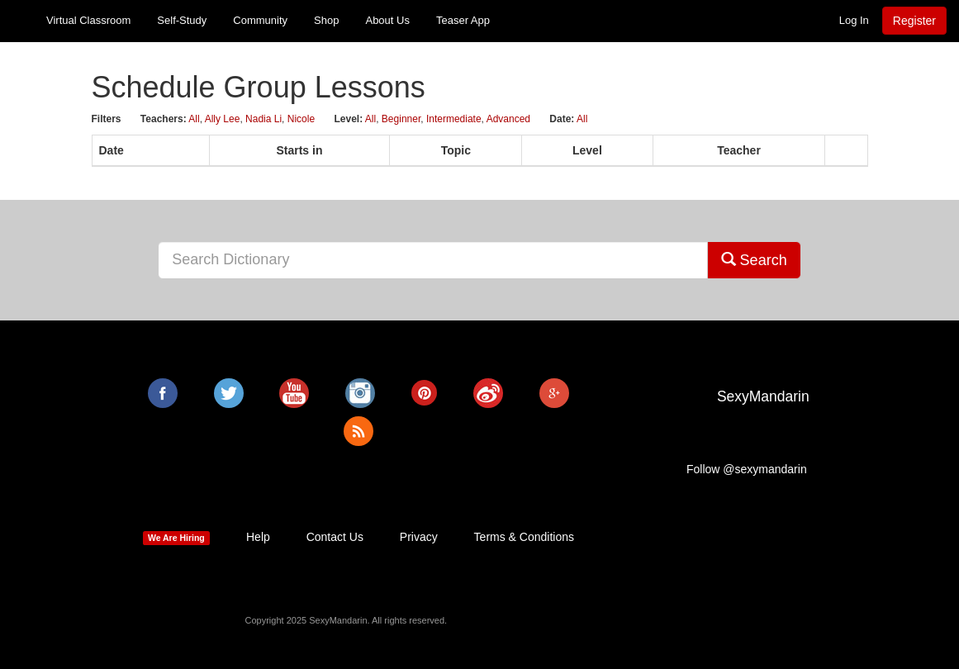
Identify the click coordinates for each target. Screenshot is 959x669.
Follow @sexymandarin (746, 469)
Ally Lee (222, 119)
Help (258, 536)
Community (260, 20)
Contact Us (334, 536)
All (193, 119)
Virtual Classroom (88, 20)
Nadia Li (263, 119)
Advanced (508, 119)
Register (914, 20)
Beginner (401, 119)
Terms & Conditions (524, 536)
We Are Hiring (176, 538)
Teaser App (463, 20)
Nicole (301, 119)
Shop (326, 20)
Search (754, 259)
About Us (387, 20)
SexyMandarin (763, 396)
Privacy (419, 536)
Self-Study (182, 20)
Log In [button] (854, 20)
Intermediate (454, 119)
